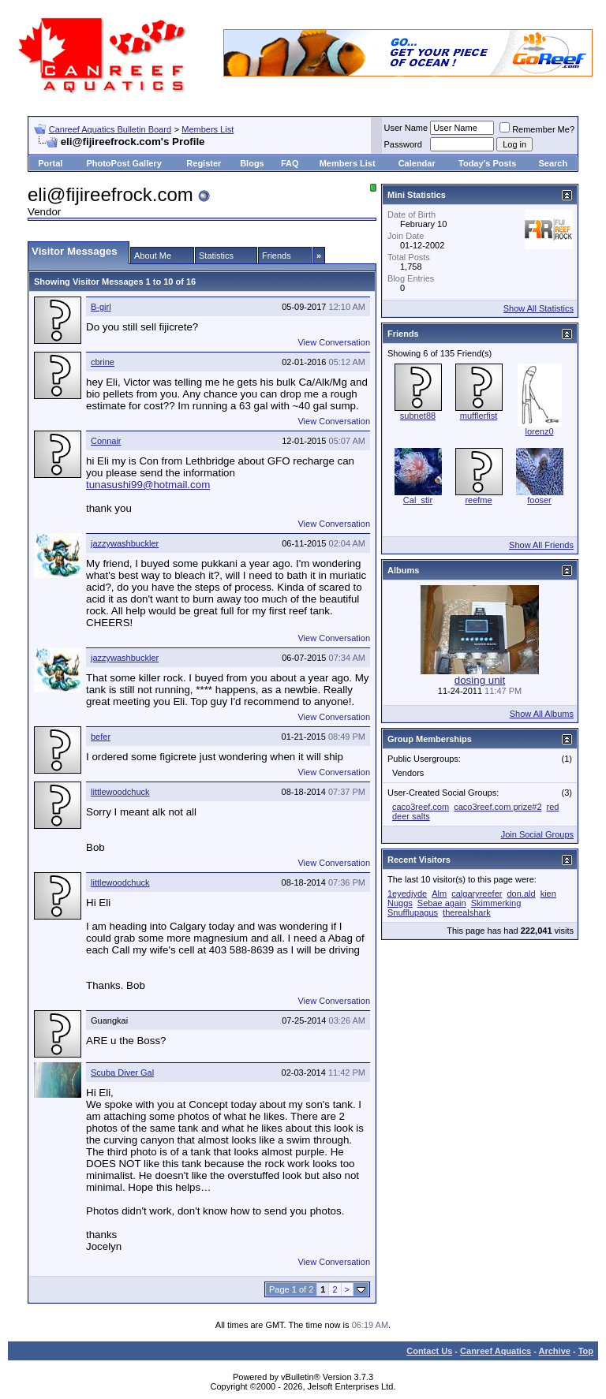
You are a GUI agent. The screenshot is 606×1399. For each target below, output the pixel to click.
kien (548, 893)
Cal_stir (417, 500)
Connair (106, 441)
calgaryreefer (476, 893)
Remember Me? (536, 129)
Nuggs (400, 903)
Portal (50, 163)
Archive (554, 1351)
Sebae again (441, 903)
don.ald (521, 893)
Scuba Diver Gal (122, 1072)
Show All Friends (541, 545)
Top (585, 1351)
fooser (539, 500)
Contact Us (429, 1351)
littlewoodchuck (120, 791)
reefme (478, 500)
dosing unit (479, 680)
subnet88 (418, 415)
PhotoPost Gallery (123, 163)
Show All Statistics (538, 308)
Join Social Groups (537, 834)
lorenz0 (539, 431)
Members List (207, 129)
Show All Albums (542, 713)
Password (403, 144)
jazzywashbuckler (125, 543)
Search (552, 163)
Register (203, 163)
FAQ (290, 163)
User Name (406, 127)
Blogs (252, 163)
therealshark (467, 912)
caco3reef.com (420, 806)
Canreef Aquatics (495, 1351)
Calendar (417, 163)
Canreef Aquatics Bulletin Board (110, 129)
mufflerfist (478, 415)
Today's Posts (487, 163)
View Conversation (333, 342)
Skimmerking (496, 903)
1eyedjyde (407, 893)
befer (100, 736)
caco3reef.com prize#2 (497, 806)
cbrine (102, 362)
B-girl (101, 307)
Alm (439, 893)
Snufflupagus (412, 912)
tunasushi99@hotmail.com (148, 485)
